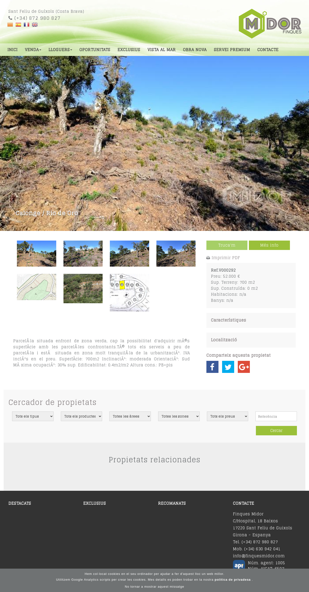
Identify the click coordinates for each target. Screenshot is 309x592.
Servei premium (232, 49)
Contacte (268, 49)
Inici (12, 49)
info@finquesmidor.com (259, 555)
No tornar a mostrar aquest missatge (154, 586)
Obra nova (195, 49)
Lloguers (60, 49)
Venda (33, 49)
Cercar (276, 430)
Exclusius (129, 49)
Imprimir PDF (226, 257)
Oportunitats (94, 49)
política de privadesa (233, 579)
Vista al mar (161, 49)
